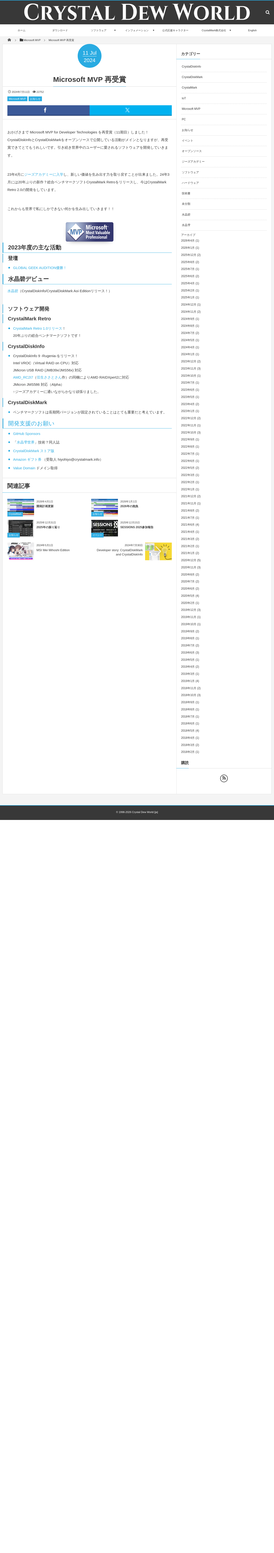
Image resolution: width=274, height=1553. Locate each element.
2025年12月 (188, 255)
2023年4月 (188, 404)
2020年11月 (188, 567)
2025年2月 (188, 290)
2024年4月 (188, 347)
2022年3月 (188, 475)
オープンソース (192, 151)
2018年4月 (188, 738)
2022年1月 (188, 489)
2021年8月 (188, 510)
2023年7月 (188, 382)
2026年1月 (188, 247)
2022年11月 (188, 425)
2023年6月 (188, 389)
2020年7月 (188, 581)
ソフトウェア (99, 30)
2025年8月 (188, 262)
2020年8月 (188, 574)
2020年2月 (188, 603)
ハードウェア (190, 183)
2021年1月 (188, 553)
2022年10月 (188, 432)
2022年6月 (188, 461)
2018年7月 (188, 716)
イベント (97, 538)
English (252, 30)
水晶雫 (186, 225)
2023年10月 (188, 375)
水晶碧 (12, 291)
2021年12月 (188, 496)
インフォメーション (137, 30)
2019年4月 (188, 666)
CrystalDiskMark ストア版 (33, 451)
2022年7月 (188, 453)
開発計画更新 (45, 510)
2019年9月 (188, 631)
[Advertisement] (44, 612)
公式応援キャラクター (175, 30)
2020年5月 (188, 595)
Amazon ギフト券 (27, 459)
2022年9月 (188, 439)
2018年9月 (188, 702)
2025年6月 (188, 276)
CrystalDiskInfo (191, 66)
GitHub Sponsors (26, 434)
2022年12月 (188, 418)
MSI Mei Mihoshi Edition (53, 550)
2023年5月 (188, 397)
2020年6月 (188, 588)
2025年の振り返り (48, 531)
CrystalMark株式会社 (214, 30)
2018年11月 (188, 688)
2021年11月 (188, 503)
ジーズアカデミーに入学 (43, 174)
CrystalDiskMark (192, 77)
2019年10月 (188, 624)
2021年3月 (188, 539)
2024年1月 (188, 354)
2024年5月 (188, 340)
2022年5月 (188, 468)
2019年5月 (188, 659)
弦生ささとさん (49, 377)
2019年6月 (188, 652)
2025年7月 (188, 269)
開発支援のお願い (31, 423)
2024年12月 (188, 304)
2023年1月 (188, 411)
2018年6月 (188, 723)
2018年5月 (188, 730)
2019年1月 (188, 681)
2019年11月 (188, 617)
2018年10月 (188, 695)
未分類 (186, 204)
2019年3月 (188, 674)
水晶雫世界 (26, 442)
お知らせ (35, 98)
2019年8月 (188, 638)
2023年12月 (188, 361)
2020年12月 (188, 560)
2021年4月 (188, 532)
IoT (184, 98)
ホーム (21, 30)
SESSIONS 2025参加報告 (136, 531)
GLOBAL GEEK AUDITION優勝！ (40, 268)
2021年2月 (188, 546)
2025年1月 (188, 297)
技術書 (186, 193)
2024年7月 (188, 333)
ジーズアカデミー (193, 161)
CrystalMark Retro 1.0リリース (37, 328)
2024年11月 (188, 311)
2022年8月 (188, 446)
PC (184, 119)
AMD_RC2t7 (23, 377)
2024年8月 (188, 326)
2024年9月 (188, 319)
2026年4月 (188, 240)
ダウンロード (60, 30)
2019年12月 (188, 610)
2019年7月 (188, 645)
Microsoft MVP (17, 98)
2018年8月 (188, 709)
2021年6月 (188, 524)
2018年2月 (188, 752)
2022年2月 (188, 482)
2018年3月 (188, 745)
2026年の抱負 (129, 510)
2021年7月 (188, 517)
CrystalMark (15, 517)
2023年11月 (188, 368)
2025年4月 (188, 283)
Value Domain (24, 468)
